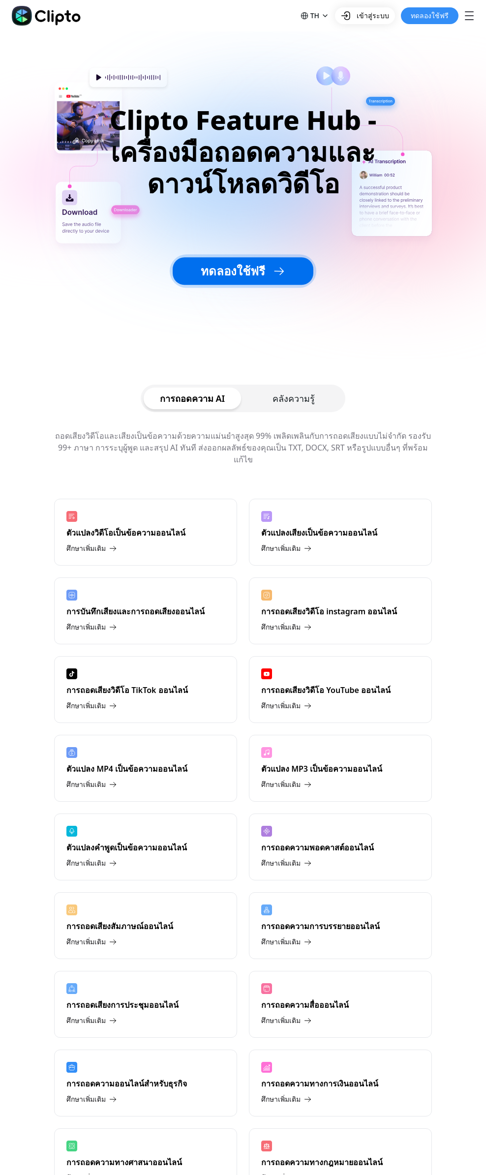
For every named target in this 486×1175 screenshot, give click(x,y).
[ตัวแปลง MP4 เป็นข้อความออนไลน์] (145, 768)
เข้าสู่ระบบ (365, 16)
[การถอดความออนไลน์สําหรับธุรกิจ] (145, 1083)
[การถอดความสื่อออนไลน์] (340, 1004)
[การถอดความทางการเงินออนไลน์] (340, 1083)
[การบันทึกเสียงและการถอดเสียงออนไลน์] (145, 610)
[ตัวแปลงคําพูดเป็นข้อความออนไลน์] (145, 846)
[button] (315, 16)
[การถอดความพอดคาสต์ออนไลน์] (340, 846)
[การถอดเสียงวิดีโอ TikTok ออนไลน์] (145, 689)
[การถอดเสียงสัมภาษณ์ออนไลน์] (145, 925)
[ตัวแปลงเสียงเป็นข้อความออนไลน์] (340, 532)
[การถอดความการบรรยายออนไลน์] (340, 925)
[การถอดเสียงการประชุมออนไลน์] (145, 1004)
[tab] (192, 398)
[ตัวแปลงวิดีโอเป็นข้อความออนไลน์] (145, 532)
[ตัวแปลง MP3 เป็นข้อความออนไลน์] (340, 768)
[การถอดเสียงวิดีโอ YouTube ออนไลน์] (340, 689)
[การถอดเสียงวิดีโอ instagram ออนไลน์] (340, 610)
